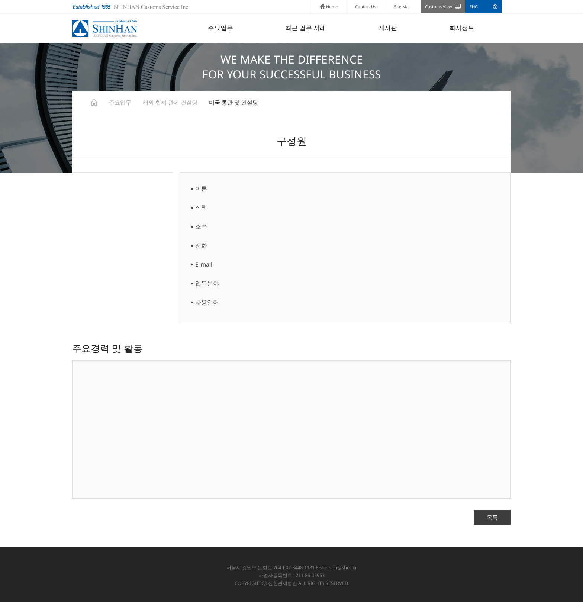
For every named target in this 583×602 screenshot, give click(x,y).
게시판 (387, 27)
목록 (492, 517)
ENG (474, 6)
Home (329, 6)
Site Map (402, 6)
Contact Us (365, 6)
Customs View (438, 6)
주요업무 (220, 27)
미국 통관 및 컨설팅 (233, 102)
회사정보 (461, 27)
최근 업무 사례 (305, 27)
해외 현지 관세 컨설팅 (170, 102)
